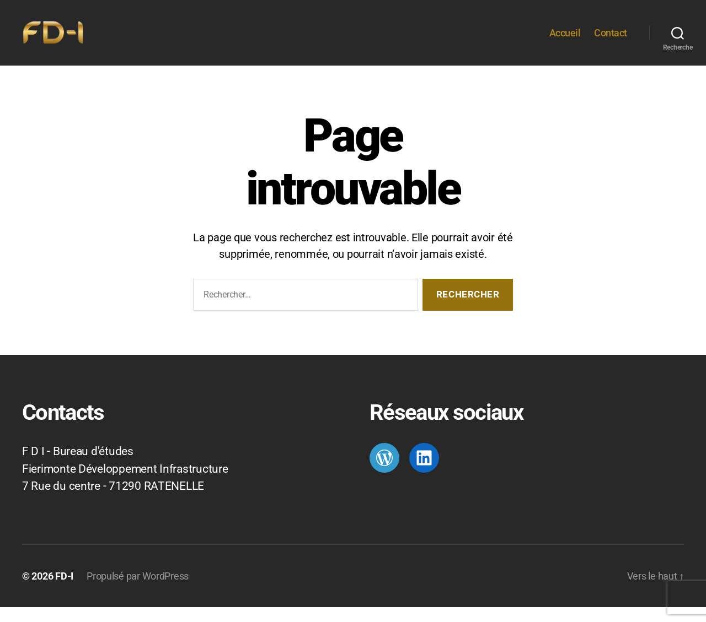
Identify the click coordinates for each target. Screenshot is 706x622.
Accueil (565, 40)
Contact (610, 40)
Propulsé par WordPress (138, 591)
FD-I (64, 591)
